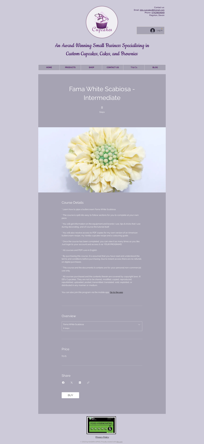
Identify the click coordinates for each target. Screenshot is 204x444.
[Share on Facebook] (63, 382)
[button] (161, 28)
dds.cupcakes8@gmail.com (152, 10)
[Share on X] (71, 382)
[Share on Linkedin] (79, 382)
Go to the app (116, 292)
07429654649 (158, 12)
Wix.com (119, 442)
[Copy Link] (88, 382)
